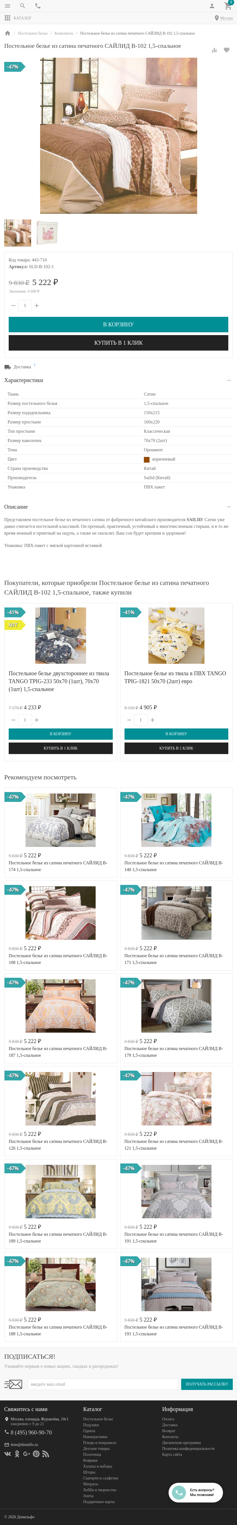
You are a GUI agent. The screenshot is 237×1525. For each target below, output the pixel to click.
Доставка (170, 1425)
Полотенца (92, 1454)
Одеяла (89, 1431)
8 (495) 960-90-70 (31, 1432)
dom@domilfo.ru (24, 1445)
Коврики (90, 1460)
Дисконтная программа (181, 1443)
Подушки (91, 1425)
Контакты (170, 1437)
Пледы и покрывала (99, 1443)
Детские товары (96, 1448)
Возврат (168, 1431)
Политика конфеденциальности (188, 1448)
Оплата (168, 1419)
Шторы (89, 1472)
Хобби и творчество (99, 1490)
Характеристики (23, 380)
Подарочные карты (99, 1502)
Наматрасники (95, 1437)
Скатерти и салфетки (100, 1478)
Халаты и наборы (97, 1466)
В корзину (118, 324)
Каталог (18, 18)
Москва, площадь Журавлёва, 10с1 (39, 1419)
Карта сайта (172, 1454)
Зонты (88, 1496)
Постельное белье (98, 1419)
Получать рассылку (207, 1384)
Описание (16, 507)
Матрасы (90, 1484)
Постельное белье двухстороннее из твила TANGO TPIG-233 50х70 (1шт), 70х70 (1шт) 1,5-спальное (59, 681)
